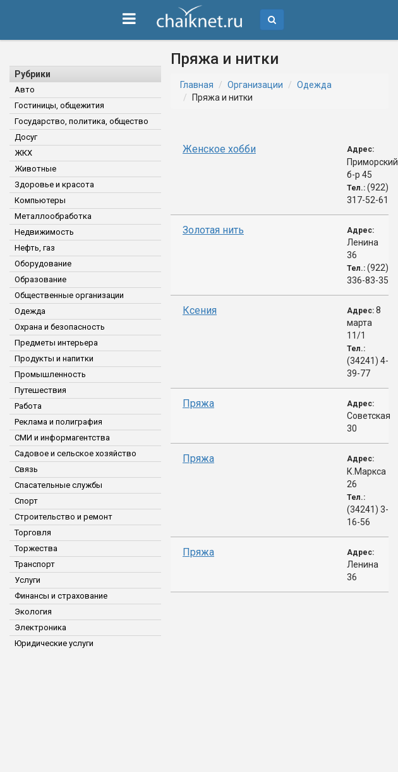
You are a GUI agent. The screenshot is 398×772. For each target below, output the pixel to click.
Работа (28, 406)
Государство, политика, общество (81, 121)
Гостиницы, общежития (59, 105)
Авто (25, 89)
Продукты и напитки (54, 358)
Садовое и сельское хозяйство (75, 453)
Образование (40, 279)
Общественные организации (69, 295)
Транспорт (35, 564)
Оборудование (43, 263)
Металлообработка (53, 216)
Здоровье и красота (54, 184)
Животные (35, 168)
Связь (26, 469)
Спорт (26, 501)
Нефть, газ (35, 247)
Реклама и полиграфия (58, 421)
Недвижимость (44, 232)
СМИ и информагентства (62, 437)
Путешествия (40, 390)
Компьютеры (40, 200)
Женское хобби (219, 149)
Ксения (200, 310)
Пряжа (198, 403)
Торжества (36, 548)
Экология (33, 611)
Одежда (30, 311)
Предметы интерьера (56, 342)
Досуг (26, 137)
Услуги (27, 580)
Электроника (40, 627)
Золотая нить (213, 230)
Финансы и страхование (61, 596)
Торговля (33, 532)
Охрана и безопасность (60, 327)
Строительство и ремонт (63, 516)
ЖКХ (23, 153)
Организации (255, 85)
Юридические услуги (54, 643)
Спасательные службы (58, 485)
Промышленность (50, 374)
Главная (197, 85)
